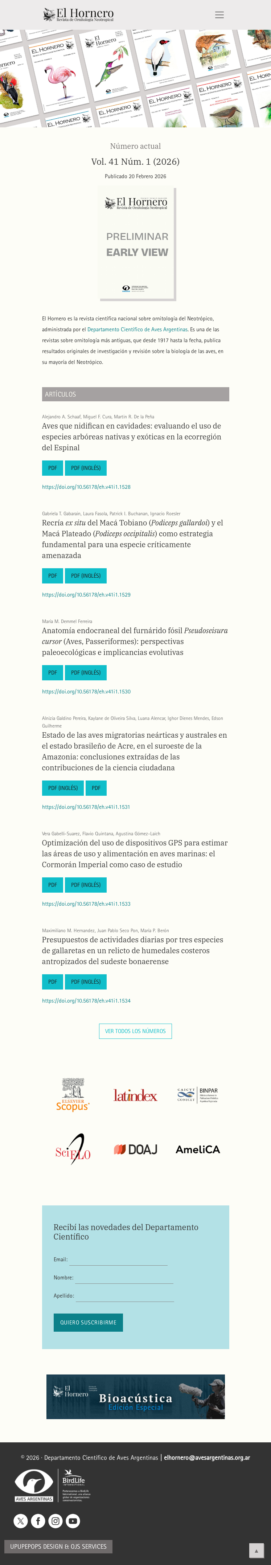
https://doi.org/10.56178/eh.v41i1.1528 (86, 486)
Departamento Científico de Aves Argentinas (137, 329)
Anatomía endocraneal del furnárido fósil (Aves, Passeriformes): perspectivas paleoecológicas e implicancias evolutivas (135, 641)
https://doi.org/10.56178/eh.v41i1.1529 (86, 594)
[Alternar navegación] (219, 15)
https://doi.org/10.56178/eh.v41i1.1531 (86, 806)
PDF (52, 467)
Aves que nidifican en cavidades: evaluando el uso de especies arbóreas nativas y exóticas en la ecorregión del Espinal (132, 436)
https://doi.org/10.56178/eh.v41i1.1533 (86, 903)
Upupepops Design (36, 1546)
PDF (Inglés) (85, 467)
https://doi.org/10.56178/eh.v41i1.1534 (86, 1000)
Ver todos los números (135, 1031)
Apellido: (64, 1295)
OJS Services (89, 1546)
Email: (60, 1259)
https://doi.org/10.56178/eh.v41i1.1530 (86, 691)
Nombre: (63, 1277)
